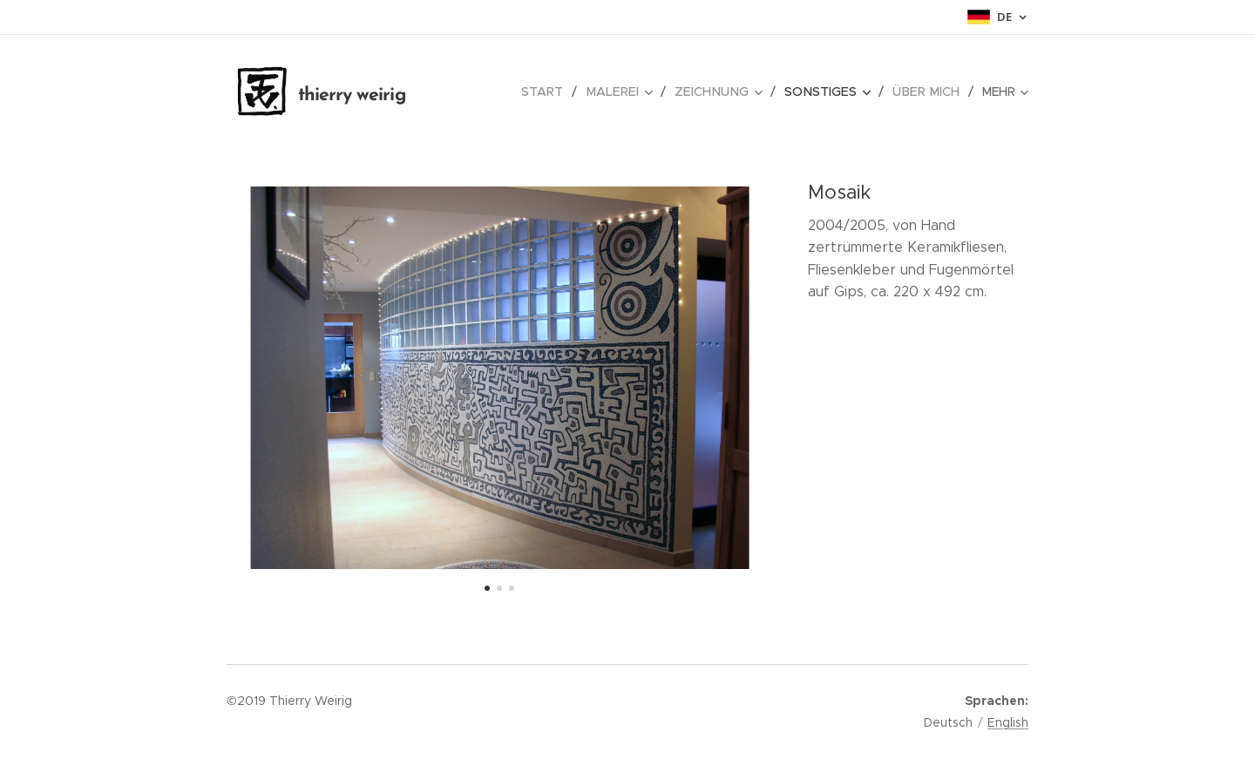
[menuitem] (543, 91)
